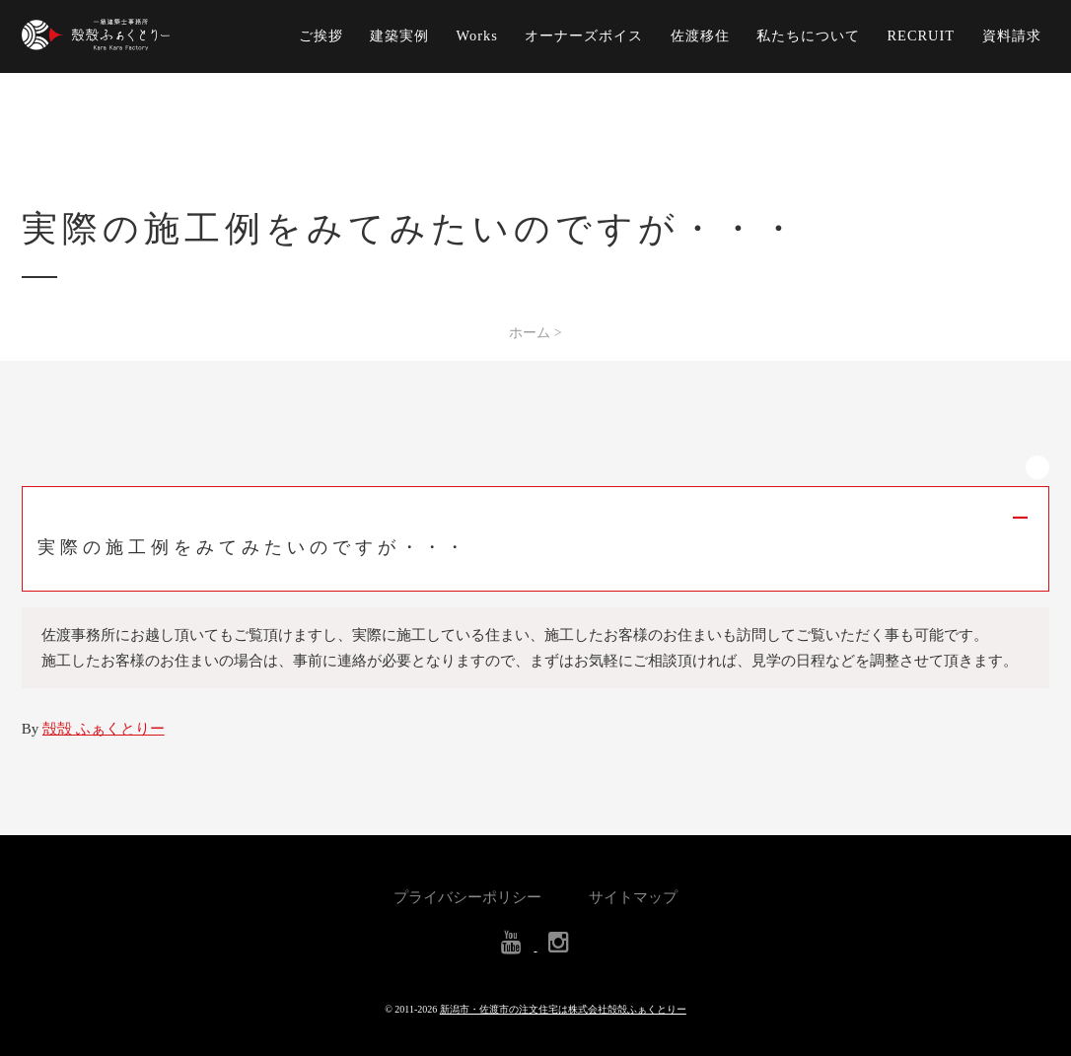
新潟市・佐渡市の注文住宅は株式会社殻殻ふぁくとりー (563, 1009)
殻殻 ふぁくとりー (103, 729)
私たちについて (808, 35)
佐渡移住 (700, 35)
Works (477, 35)
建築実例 (399, 35)
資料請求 (1011, 35)
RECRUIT (922, 35)
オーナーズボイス (584, 35)
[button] (536, 539)
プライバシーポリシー (467, 897)
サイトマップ (633, 897)
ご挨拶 (321, 35)
